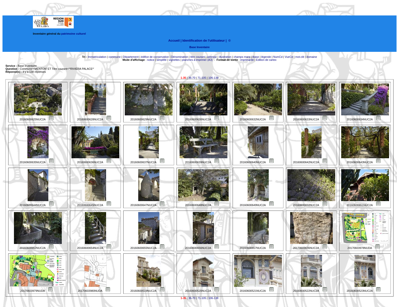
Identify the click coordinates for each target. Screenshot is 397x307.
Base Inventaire (199, 47)
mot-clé (299, 56)
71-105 (202, 77)
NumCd (277, 56)
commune (115, 56)
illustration (225, 56)
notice (150, 59)
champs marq (242, 56)
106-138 (213, 77)
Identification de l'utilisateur (203, 40)
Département (131, 56)
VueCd (289, 56)
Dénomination (179, 56)
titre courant (197, 56)
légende (266, 56)
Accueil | (175, 40)
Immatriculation (97, 56)
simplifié (162, 59)
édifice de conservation (155, 56)
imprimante (247, 59)
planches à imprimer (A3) (197, 59)
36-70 (191, 77)
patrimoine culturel (73, 33)
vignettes (174, 59)
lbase (256, 56)
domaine (312, 56)
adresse (212, 56)
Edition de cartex (266, 59)
